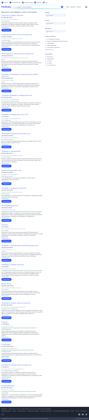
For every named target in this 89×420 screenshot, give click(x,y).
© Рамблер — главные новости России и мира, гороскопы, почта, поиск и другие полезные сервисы (26, 409)
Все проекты (84, 411)
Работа (79, 7)
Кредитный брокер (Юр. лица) (11, 170)
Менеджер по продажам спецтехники (13, 188)
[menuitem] (4, 2)
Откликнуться (6, 30)
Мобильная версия (6, 411)
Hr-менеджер (5, 344)
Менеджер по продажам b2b (10, 151)
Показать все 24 (49, 49)
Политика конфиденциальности (61, 411)
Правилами (45, 418)
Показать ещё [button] (5, 27)
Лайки (72, 411)
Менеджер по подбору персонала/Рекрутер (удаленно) (19, 245)
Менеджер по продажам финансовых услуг (15, 133)
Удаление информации (46, 411)
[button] (22, 25)
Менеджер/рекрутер (8, 385)
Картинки (73, 7)
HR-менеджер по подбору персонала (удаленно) (17, 53)
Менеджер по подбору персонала (12, 264)
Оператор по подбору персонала (12, 15)
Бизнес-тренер (6, 284)
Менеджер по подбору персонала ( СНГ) (14, 114)
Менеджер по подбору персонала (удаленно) (16, 365)
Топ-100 (77, 411)
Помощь (14, 411)
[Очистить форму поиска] (59, 7)
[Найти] (62, 7)
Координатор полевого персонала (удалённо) (16, 34)
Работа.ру (85, 418)
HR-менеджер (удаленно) (9, 205)
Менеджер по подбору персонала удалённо (16, 303)
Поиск (67, 7)
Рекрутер (4, 225)
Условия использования (33, 411)
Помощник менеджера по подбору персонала (16, 95)
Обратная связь (22, 411)
